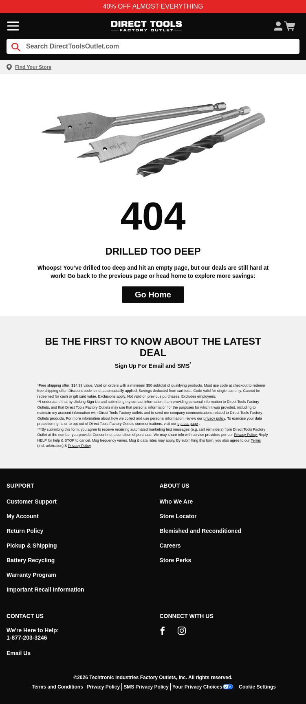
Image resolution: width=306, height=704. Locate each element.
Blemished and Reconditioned (201, 531)
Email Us (19, 653)
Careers (170, 545)
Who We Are (176, 501)
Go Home (153, 294)
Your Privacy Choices (202, 686)
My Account (23, 516)
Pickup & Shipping (32, 545)
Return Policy (25, 531)
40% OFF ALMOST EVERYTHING (153, 6)
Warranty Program (31, 575)
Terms (256, 440)
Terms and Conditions (57, 687)
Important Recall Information (45, 589)
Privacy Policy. (246, 435)
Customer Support (32, 501)
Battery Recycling (31, 560)
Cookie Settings (257, 687)
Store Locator (178, 516)
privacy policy (214, 418)
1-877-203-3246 (27, 637)
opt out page (188, 424)
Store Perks (176, 560)
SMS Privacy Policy (146, 687)
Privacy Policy (79, 446)
